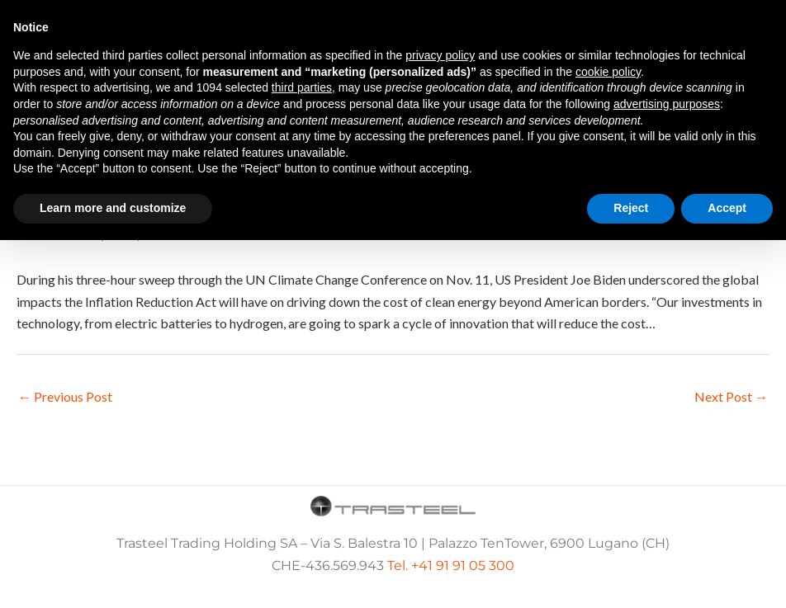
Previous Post (65, 396)
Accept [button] (727, 207)
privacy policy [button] (440, 55)
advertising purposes (666, 104)
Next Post (731, 396)
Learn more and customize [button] (113, 207)
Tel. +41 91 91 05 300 (450, 565)
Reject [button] (630, 207)
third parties (302, 87)
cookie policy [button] (608, 71)
